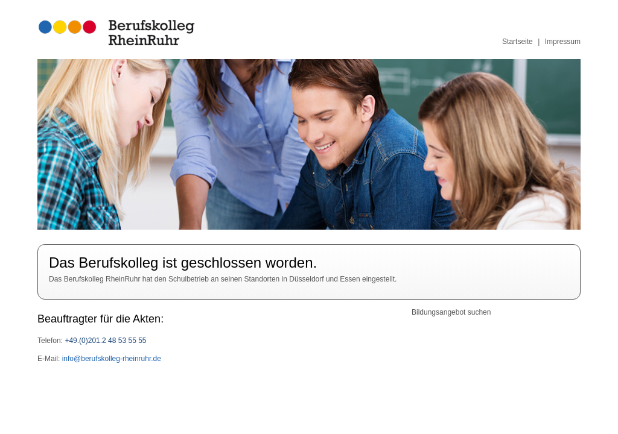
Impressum (563, 41)
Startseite (517, 41)
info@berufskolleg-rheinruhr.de (110, 358)
